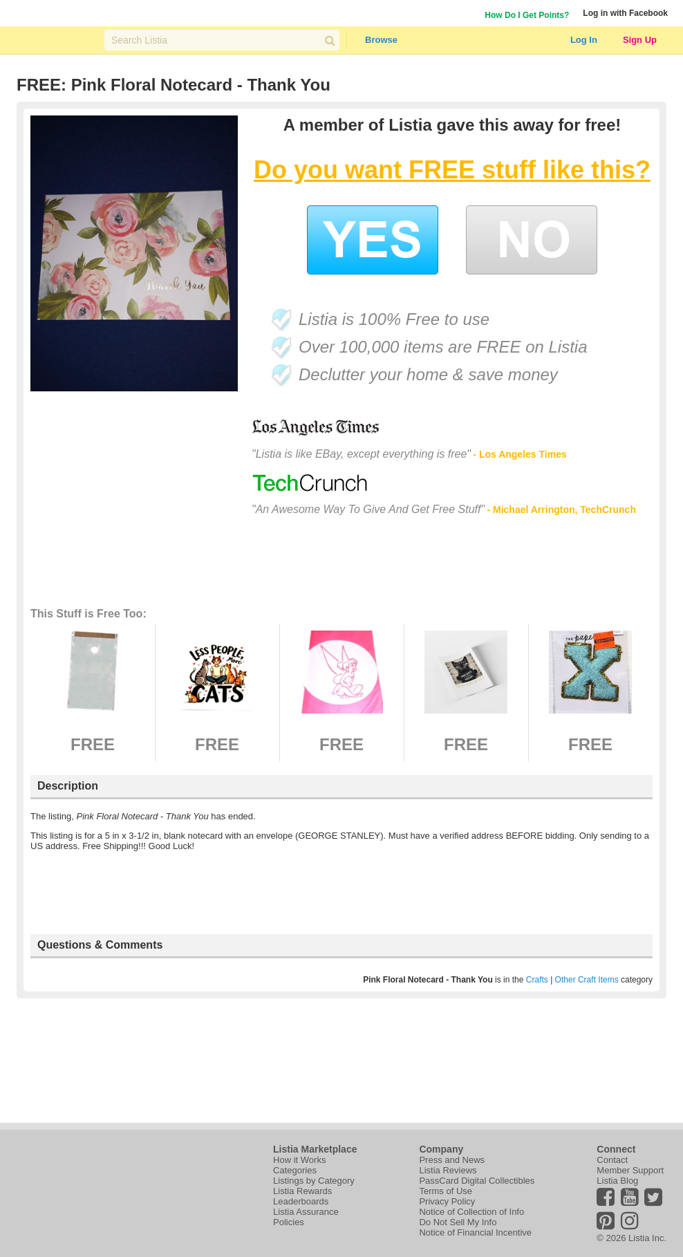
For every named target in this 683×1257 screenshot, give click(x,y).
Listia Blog (617, 1180)
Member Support (630, 1170)
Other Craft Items (587, 980)
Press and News (452, 1160)
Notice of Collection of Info (471, 1212)
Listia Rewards (302, 1191)
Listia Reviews (447, 1170)
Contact (612, 1160)
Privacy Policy (447, 1201)
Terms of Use (445, 1191)
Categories (295, 1170)
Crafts (537, 980)
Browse (381, 40)
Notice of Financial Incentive (475, 1232)
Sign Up (640, 40)
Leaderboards (300, 1201)
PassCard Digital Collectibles (476, 1180)
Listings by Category (314, 1180)
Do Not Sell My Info (457, 1222)
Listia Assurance (306, 1212)
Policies (288, 1222)
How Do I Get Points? (527, 15)
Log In (583, 40)
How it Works (299, 1160)
